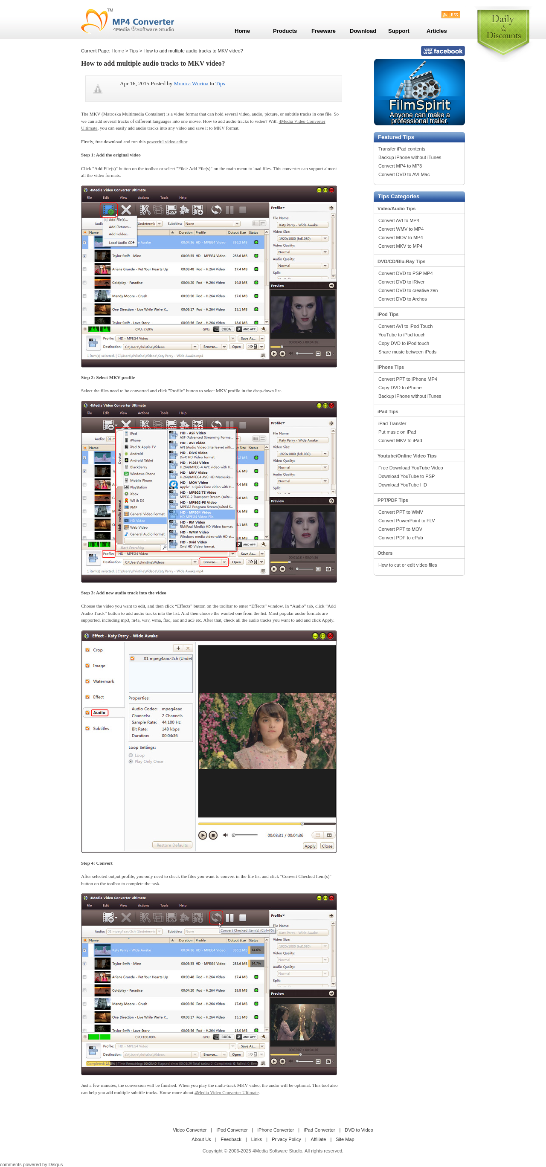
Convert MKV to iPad (400, 440)
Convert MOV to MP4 (400, 237)
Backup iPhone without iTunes (409, 157)
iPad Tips (388, 411)
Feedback (231, 1139)
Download (363, 31)
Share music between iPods (407, 351)
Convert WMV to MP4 (401, 229)
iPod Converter (231, 1129)
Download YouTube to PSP (406, 476)
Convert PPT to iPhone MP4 (407, 379)
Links (256, 1139)
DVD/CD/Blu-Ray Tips (401, 261)
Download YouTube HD (402, 484)
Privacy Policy (286, 1139)
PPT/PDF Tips (393, 500)
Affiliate (318, 1139)
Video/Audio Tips (396, 208)
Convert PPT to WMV (400, 512)
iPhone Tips (391, 367)
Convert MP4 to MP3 (400, 165)
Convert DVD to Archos (402, 298)
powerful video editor (167, 141)
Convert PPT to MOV (400, 529)
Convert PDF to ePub (400, 537)
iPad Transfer (392, 423)
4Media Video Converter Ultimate (226, 1092)
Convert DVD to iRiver (401, 281)
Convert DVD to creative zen (408, 290)
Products (285, 31)
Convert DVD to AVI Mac (404, 174)
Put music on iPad (397, 431)
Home (118, 50)
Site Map (345, 1139)
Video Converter (189, 1129)
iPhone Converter (276, 1129)
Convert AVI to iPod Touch (405, 326)
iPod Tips (388, 314)
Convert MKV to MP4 (400, 246)
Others (385, 553)
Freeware (323, 31)
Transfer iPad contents (401, 148)
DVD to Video (359, 1129)
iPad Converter (319, 1129)
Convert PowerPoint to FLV (406, 520)
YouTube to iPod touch (402, 334)
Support (399, 31)
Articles (437, 31)
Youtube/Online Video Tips (407, 455)
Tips (133, 50)
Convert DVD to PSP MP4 (405, 273)
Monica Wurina (191, 83)
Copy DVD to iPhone (400, 387)
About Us (201, 1139)
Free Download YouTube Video (410, 467)
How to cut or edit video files (407, 565)
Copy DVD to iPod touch (403, 343)
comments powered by (31, 1164)
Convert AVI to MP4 (398, 220)
